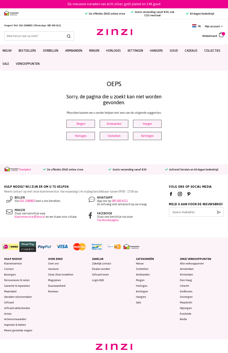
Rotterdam (186, 274)
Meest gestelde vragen (18, 330)
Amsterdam (187, 268)
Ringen (94, 50)
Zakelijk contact (101, 263)
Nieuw (7, 50)
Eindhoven (186, 291)
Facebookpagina (107, 220)
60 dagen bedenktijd (200, 13)
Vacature (53, 268)
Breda (183, 319)
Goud (174, 50)
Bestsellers (27, 50)
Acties (7, 313)
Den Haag (186, 280)
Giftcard (9, 302)
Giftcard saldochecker (17, 308)
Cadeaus (191, 50)
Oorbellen (50, 50)
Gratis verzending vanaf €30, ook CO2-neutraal (152, 13)
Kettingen (135, 50)
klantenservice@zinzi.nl (30, 216)
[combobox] (36, 36)
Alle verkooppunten (192, 263)
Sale (138, 302)
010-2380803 (25, 25)
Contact (9, 268)
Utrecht (184, 285)
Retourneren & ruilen (17, 280)
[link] (214, 26)
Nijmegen (186, 308)
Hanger (147, 123)
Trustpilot (25, 169)
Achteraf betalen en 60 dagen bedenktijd (191, 169)
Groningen (186, 296)
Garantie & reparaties (17, 285)
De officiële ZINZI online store (105, 13)
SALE (5, 63)
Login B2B (98, 280)
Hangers (156, 50)
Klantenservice (13, 263)
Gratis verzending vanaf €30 (127, 169)
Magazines (54, 280)
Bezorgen (10, 274)
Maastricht (186, 302)
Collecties (212, 50)
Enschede (185, 313)
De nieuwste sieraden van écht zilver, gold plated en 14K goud (114, 4)
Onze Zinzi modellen (60, 274)
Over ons (53, 263)
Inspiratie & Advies (15, 324)
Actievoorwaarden (15, 319)
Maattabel (10, 291)
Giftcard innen (100, 274)
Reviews (53, 291)
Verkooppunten (28, 63)
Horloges (113, 50)
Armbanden (73, 50)
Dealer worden (101, 268)
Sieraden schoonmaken (18, 296)
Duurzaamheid (56, 285)
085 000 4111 (54, 25)
